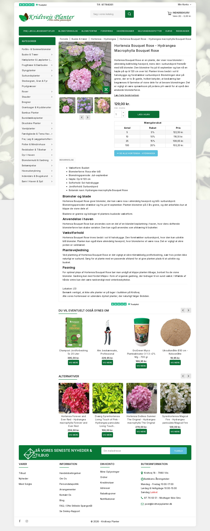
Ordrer (104, 479)
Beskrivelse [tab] (69, 160)
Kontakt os (65, 497)
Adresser (105, 490)
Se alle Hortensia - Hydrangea (136, 153)
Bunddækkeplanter (32, 118)
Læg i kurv (144, 114)
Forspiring (107, 31)
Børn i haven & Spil (33, 181)
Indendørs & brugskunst (35, 176)
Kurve (169, 31)
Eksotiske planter (32, 123)
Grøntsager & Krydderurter (36, 107)
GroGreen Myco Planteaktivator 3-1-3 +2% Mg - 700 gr (141, 355)
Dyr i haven (28, 155)
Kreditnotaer (107, 485)
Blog (62, 502)
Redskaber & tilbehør (34, 149)
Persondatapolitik (69, 486)
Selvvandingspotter (150, 31)
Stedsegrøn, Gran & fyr (35, 81)
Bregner (26, 102)
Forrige (183, 311)
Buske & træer (30, 54)
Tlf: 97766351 (105, 4)
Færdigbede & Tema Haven (37, 133)
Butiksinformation (154, 466)
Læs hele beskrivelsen (126, 95)
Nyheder (23, 481)
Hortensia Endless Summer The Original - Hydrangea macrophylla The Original (141, 420)
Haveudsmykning (32, 170)
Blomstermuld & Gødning (35, 160)
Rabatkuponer (108, 495)
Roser (25, 91)
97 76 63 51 (149, 501)
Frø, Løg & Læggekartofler (39, 31)
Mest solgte (25, 486)
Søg (129, 14)
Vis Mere (73, 364)
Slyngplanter (29, 70)
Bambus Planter (30, 112)
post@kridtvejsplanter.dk (158, 506)
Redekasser (182, 31)
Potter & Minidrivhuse (34, 144)
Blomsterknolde (68, 31)
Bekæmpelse (29, 165)
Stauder (26, 96)
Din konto (107, 466)
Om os (63, 481)
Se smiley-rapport (70, 513)
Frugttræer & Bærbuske (35, 65)
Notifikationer (107, 501)
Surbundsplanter (31, 75)
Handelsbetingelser (70, 475)
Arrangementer (68, 491)
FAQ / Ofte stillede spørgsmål (76, 508)
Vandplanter (29, 128)
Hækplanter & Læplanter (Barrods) (38, 59)
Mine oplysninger (110, 474)
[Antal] (118, 114)
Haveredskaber (125, 31)
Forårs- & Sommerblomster (36, 49)
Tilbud (22, 475)
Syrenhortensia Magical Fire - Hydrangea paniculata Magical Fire (175, 420)
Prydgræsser (29, 86)
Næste (188, 311)
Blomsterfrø (89, 31)
